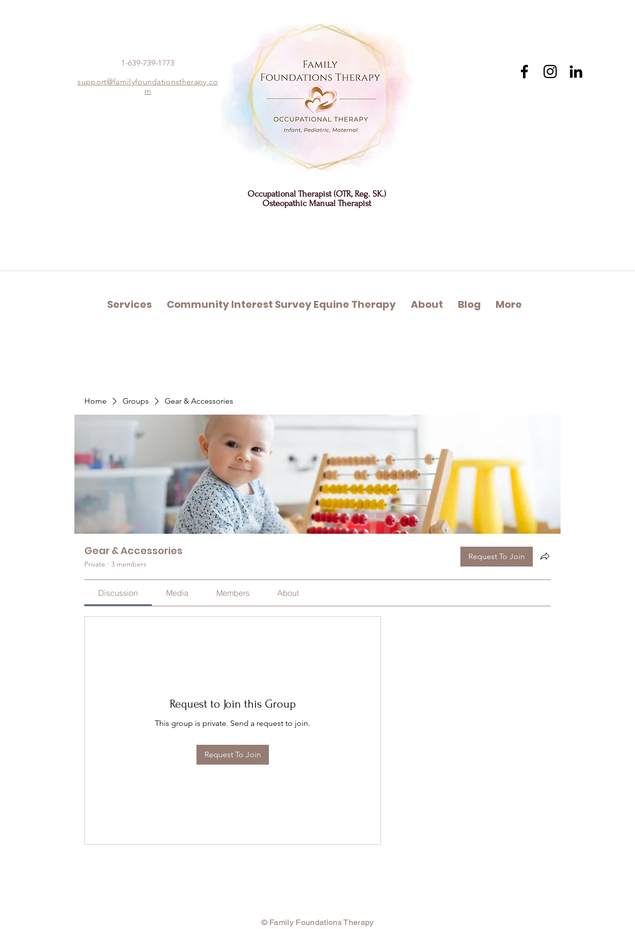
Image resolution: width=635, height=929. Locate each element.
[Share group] (545, 556)
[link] (118, 593)
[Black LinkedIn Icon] (576, 71)
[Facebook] (524, 71)
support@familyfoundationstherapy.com (147, 86)
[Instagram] (550, 71)
